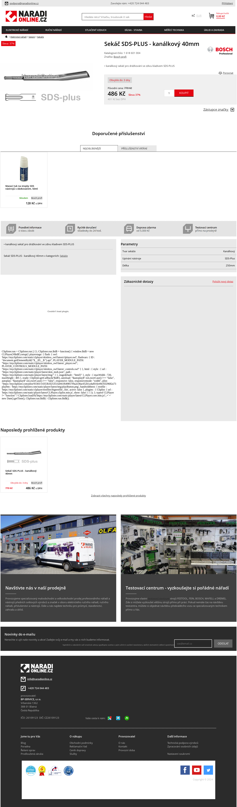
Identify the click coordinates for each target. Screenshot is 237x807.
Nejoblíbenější (92, 148)
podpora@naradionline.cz (24, 3)
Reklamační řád (78, 746)
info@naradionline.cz (39, 679)
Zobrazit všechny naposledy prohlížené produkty (118, 495)
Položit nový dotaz (222, 281)
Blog (23, 742)
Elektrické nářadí (18, 36)
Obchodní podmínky (81, 742)
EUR (199, 15)
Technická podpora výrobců (182, 742)
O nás (122, 742)
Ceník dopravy (78, 750)
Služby (73, 753)
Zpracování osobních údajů (182, 746)
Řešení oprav (28, 750)
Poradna (25, 746)
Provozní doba (127, 750)
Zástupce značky (218, 109)
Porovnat (228, 72)
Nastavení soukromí (178, 753)
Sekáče (40, 36)
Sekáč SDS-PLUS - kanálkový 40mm (21, 472)
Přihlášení (227, 3)
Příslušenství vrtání (134, 148)
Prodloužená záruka (32, 753)
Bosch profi (120, 56)
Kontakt (123, 746)
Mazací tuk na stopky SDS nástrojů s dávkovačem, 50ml (21, 187)
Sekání (32, 36)
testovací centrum (158, 598)
